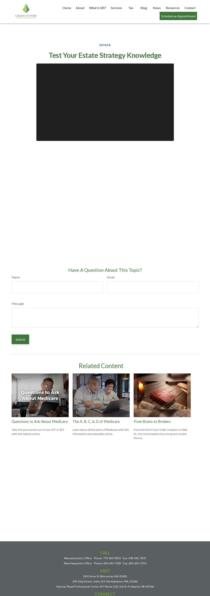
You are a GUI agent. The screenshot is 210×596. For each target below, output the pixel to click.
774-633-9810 (112, 546)
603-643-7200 (112, 551)
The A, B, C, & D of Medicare (96, 409)
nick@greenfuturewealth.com (105, 587)
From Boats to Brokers (152, 409)
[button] (67, 7)
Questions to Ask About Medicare (40, 409)
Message (18, 292)
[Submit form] (20, 327)
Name (16, 265)
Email (111, 265)
